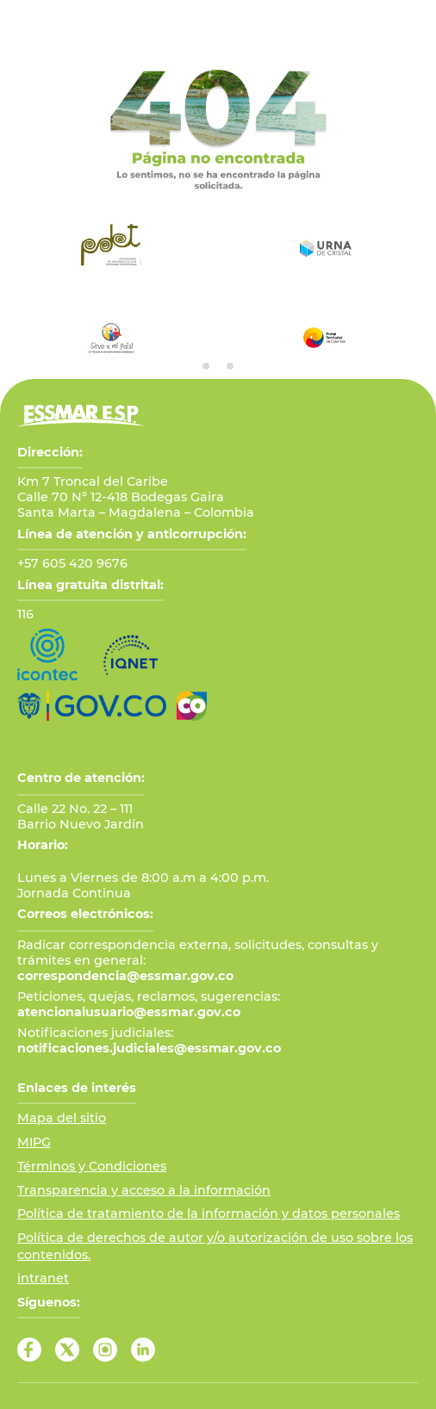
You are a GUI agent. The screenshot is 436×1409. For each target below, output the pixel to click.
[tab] (205, 366)
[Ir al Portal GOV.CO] (91, 706)
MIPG (34, 1142)
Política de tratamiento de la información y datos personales (208, 1213)
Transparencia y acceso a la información (144, 1190)
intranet (43, 1278)
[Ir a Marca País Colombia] (192, 706)
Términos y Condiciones (91, 1166)
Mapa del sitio (61, 1118)
